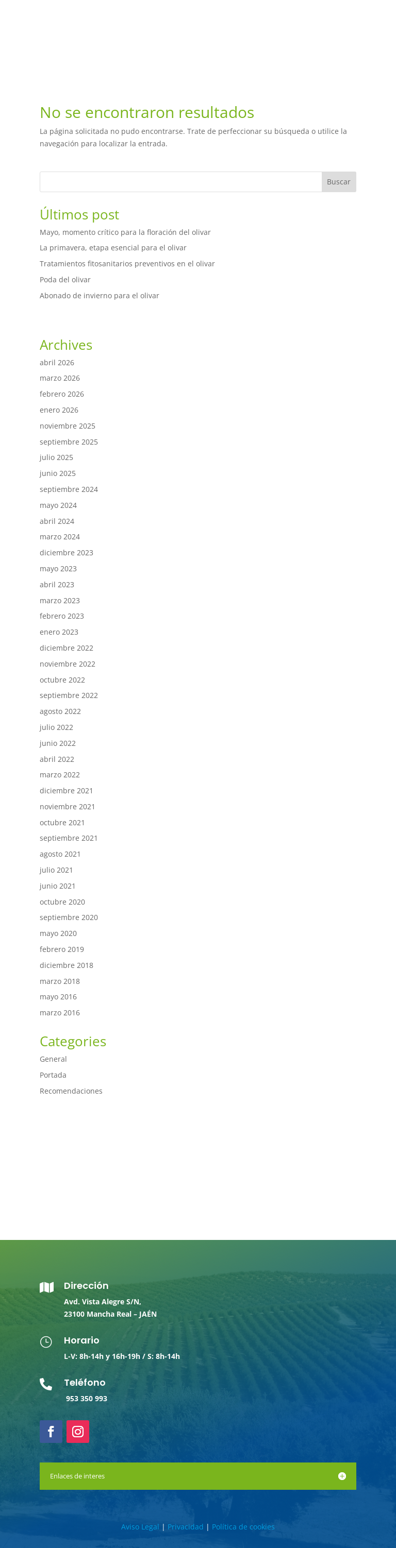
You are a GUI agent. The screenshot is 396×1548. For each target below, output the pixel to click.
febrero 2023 (62, 616)
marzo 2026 (60, 378)
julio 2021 (56, 870)
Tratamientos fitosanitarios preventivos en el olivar (127, 263)
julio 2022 (56, 727)
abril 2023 (57, 584)
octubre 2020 (62, 902)
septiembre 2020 (69, 917)
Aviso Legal (140, 1527)
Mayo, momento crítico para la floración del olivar (125, 232)
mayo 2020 (58, 933)
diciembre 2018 (66, 965)
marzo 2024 (60, 536)
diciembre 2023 (66, 552)
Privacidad (186, 1527)
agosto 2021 (60, 854)
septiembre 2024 (69, 489)
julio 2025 (56, 457)
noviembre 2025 (67, 426)
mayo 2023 (58, 568)
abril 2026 (57, 362)
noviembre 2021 (67, 806)
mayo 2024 (58, 505)
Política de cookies (243, 1527)
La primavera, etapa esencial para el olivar (113, 247)
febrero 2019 (62, 949)
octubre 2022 (62, 680)
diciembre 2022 (66, 648)
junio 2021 (58, 886)
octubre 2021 (62, 822)
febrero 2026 (62, 394)
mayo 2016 (58, 996)
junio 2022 (58, 743)
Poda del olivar (65, 279)
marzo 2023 (60, 600)
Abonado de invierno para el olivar (99, 295)
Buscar (339, 181)
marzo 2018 (60, 981)
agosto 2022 (60, 711)
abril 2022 (57, 759)
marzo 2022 (60, 774)
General (53, 1059)
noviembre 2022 (67, 664)
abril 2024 (57, 521)
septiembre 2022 (69, 695)
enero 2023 (59, 632)
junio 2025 (58, 473)
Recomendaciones (71, 1091)
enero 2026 (59, 410)
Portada (53, 1075)
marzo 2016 (60, 1012)
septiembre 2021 (69, 838)
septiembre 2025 (69, 442)
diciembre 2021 (66, 790)
